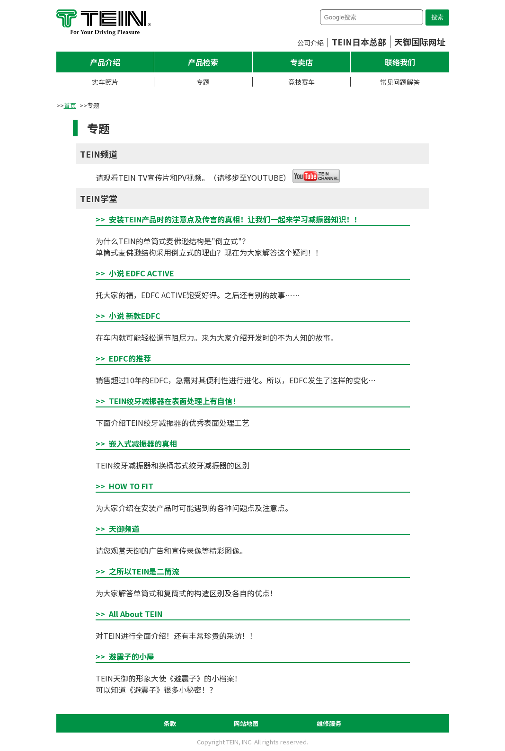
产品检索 (203, 62)
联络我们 (400, 62)
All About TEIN (135, 613)
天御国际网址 (419, 41)
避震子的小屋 (131, 656)
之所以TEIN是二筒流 (144, 571)
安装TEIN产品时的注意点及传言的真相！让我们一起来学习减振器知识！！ (235, 219)
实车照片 (105, 82)
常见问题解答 (400, 82)
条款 (170, 723)
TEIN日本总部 (359, 41)
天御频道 (124, 528)
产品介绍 (105, 62)
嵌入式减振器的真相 (143, 443)
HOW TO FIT (131, 486)
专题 (203, 82)
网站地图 (246, 723)
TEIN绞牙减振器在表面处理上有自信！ (174, 400)
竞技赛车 (301, 82)
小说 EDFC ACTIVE (141, 273)
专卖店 (301, 62)
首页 (70, 105)
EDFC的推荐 (130, 358)
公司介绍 (310, 42)
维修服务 (329, 723)
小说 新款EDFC (134, 315)
